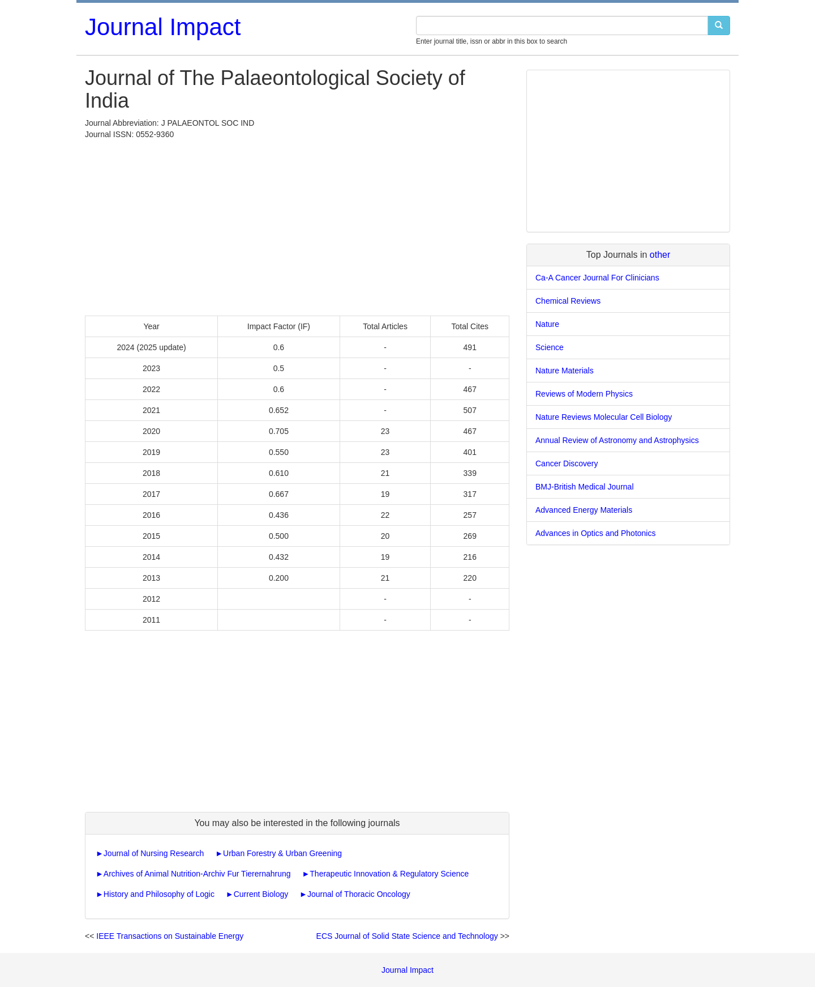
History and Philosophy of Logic (159, 894)
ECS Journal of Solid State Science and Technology (407, 936)
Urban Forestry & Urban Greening (282, 853)
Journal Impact (163, 27)
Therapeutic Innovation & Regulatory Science (389, 873)
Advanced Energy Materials (583, 509)
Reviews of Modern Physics (584, 393)
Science (549, 347)
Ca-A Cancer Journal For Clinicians (597, 277)
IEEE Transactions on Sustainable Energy (169, 936)
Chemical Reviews (567, 300)
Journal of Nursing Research (154, 853)
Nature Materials (564, 370)
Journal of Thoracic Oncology (358, 894)
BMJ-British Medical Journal (584, 486)
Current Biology (261, 894)
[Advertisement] (297, 225)
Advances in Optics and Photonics (595, 533)
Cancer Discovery (566, 463)
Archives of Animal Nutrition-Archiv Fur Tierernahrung (197, 873)
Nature (547, 324)
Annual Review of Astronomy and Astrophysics (617, 440)
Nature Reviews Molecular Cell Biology (603, 417)
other (660, 254)
